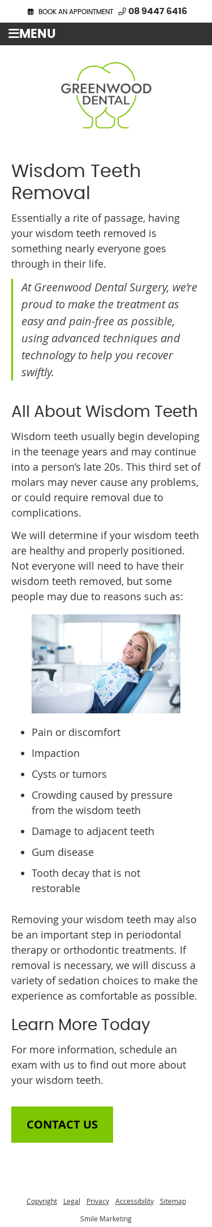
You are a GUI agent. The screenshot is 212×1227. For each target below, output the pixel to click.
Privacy (97, 1201)
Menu (32, 34)
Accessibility (134, 1201)
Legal (71, 1201)
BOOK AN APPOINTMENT (75, 11)
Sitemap (173, 1201)
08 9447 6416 (157, 11)
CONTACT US (62, 1124)
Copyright (42, 1201)
